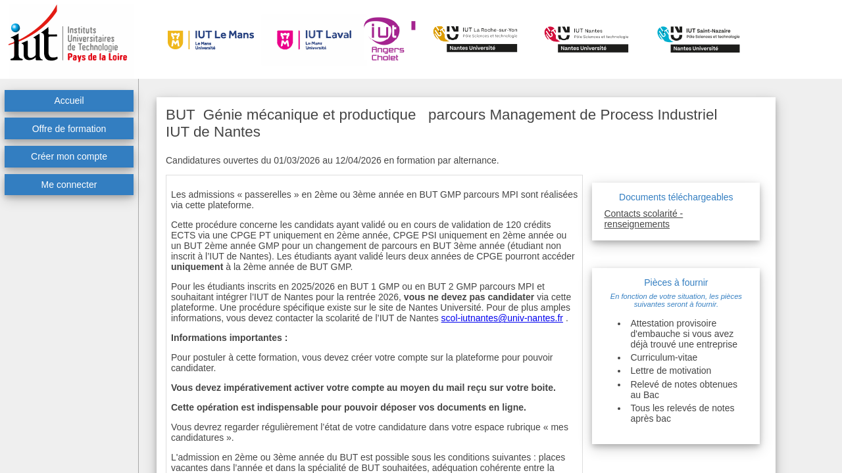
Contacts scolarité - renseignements (643, 218)
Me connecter (69, 184)
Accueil (69, 100)
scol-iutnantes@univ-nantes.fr (502, 318)
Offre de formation (69, 129)
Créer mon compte (69, 156)
